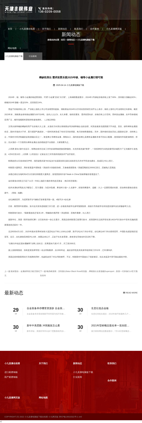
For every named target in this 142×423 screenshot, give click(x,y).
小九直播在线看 (27, 29)
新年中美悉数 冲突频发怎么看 (43, 325)
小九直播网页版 (114, 29)
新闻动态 (62, 29)
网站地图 (12, 48)
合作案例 (94, 29)
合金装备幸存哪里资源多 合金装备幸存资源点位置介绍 (46, 308)
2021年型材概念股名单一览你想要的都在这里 (110, 325)
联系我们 (78, 29)
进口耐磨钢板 (11, 372)
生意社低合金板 (100, 308)
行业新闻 (77, 377)
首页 (10, 29)
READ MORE (130, 293)
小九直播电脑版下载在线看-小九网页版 (41, 417)
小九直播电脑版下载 (75, 85)
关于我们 (46, 29)
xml (80, 417)
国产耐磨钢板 (11, 377)
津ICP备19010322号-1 (68, 417)
